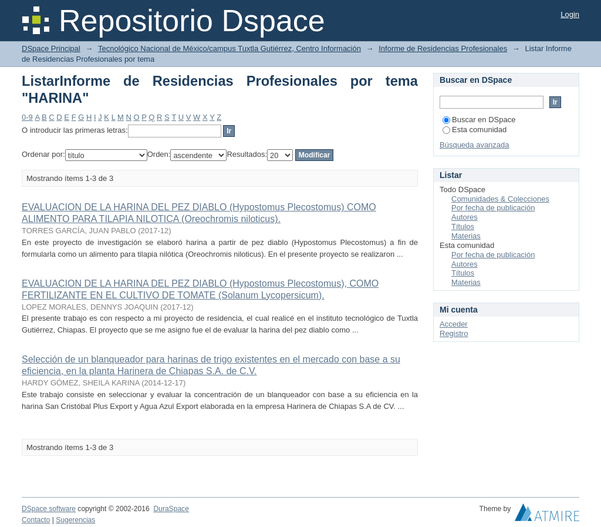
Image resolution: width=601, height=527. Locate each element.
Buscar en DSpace (479, 119)
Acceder (454, 324)
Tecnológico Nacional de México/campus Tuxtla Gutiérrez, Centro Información (229, 48)
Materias (466, 235)
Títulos (462, 226)
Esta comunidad (475, 129)
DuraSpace (170, 509)
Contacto (36, 520)
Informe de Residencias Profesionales (443, 48)
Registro (454, 333)
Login (570, 14)
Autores (464, 217)
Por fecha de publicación (493, 207)
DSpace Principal (51, 48)
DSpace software (49, 509)
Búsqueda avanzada (474, 144)
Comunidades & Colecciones (500, 198)
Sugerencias (75, 520)
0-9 (27, 117)
